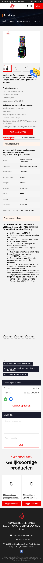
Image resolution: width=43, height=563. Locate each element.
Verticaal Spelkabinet (23, 21)
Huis (3, 21)
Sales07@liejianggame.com (13, 2)
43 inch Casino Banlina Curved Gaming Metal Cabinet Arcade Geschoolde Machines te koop (30, 496)
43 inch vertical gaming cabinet (15, 374)
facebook (21, 551)
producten (11, 21)
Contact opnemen (21, 405)
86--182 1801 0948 (33, 2)
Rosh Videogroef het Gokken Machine (17, 364)
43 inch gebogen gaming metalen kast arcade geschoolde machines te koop (11, 496)
